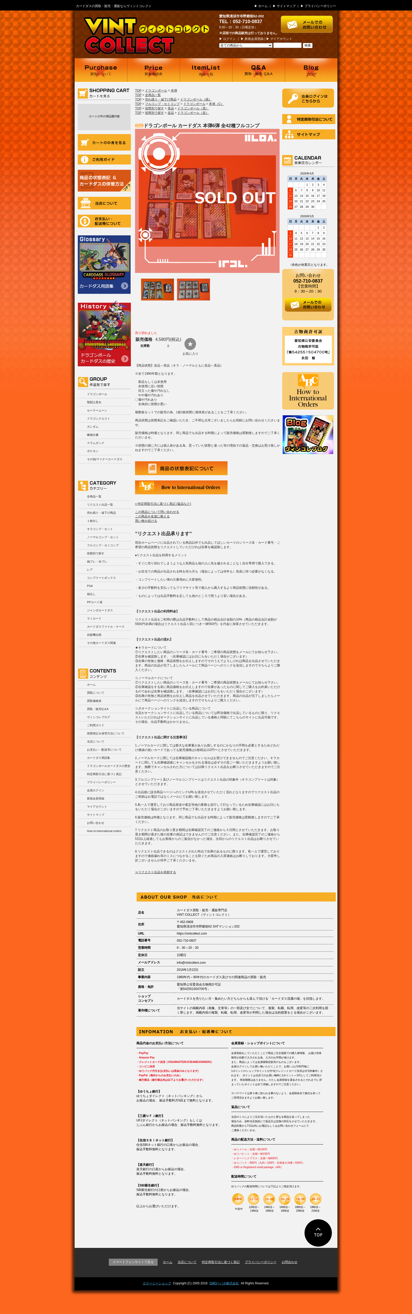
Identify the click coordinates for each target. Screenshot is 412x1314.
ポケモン (93, 451)
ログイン (229, 39)
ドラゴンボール (97, 394)
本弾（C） (216, 104)
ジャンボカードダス (100, 610)
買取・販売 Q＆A (258, 70)
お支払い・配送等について (104, 221)
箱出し (91, 594)
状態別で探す (95, 553)
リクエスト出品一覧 (100, 504)
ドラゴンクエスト (98, 418)
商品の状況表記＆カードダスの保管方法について (104, 181)
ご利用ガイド (104, 160)
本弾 (174, 90)
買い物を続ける (146, 521)
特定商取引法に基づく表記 (104, 774)
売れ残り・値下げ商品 (101, 512)
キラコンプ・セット (100, 529)
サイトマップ (286, 6)
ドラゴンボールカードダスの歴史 (104, 333)
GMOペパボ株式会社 (224, 1283)
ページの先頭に (318, 1233)
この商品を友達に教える (152, 516)
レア (90, 569)
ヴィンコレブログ (98, 717)
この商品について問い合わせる (157, 512)
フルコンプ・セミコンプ (103, 545)
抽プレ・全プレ (97, 561)
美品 (171, 108)
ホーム (263, 6)
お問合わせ (289, 1262)
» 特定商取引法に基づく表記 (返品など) (163, 504)
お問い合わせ (95, 822)
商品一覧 (206, 70)
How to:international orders (104, 831)
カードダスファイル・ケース (106, 626)
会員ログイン (95, 790)
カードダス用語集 (104, 264)
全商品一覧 (94, 496)
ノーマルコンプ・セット (103, 537)
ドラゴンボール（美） (193, 108)
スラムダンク (95, 442)
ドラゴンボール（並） (193, 113)
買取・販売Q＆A (98, 709)
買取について (101, 70)
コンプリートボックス (101, 577)
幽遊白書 (93, 434)
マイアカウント (281, 39)
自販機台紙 (94, 634)
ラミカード (94, 618)
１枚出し (93, 520)
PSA (90, 585)
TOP (138, 90)
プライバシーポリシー (320, 6)
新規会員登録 (254, 39)
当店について (104, 203)
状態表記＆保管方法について (106, 733)
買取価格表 (153, 70)
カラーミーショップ (157, 1283)
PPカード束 (94, 602)
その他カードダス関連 (101, 642)
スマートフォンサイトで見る (133, 1262)
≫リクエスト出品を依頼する (155, 872)
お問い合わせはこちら (309, 21)
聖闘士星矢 (94, 402)
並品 (171, 113)
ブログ (311, 70)
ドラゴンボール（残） (196, 99)
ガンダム (93, 426)
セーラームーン (97, 410)
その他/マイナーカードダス (104, 459)
